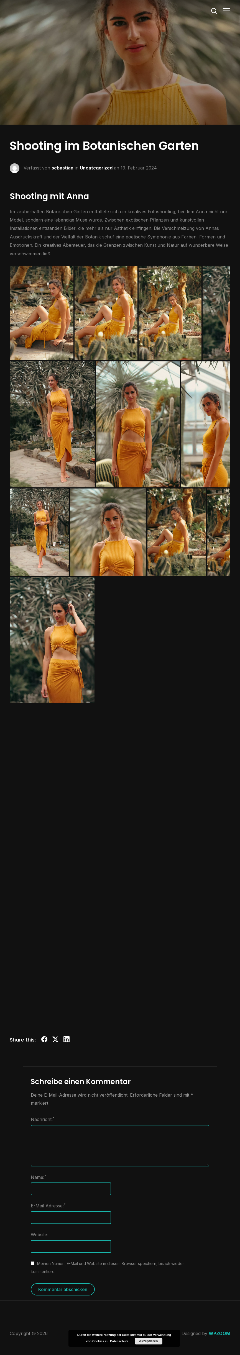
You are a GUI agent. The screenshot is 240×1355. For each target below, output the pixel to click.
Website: (39, 1234)
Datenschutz (119, 1341)
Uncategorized (96, 167)
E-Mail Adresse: (48, 1205)
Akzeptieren (148, 1341)
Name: (38, 1177)
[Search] (214, 10)
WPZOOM (219, 1333)
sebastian (62, 167)
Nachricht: (43, 1119)
